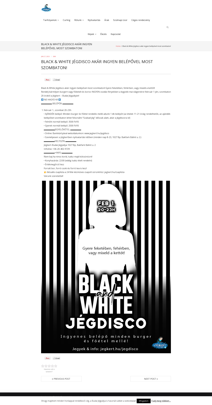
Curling (66, 20)
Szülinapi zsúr (120, 20)
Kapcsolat (116, 34)
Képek (91, 34)
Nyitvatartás (94, 20)
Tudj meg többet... (161, 400)
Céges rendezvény (140, 20)
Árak (106, 20)
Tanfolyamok (50, 20)
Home (118, 46)
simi (54, 56)
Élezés (103, 34)
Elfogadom (143, 401)
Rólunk (78, 20)
